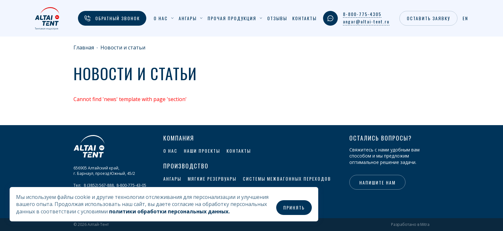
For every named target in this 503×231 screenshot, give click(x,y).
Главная (83, 47)
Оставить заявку (428, 18)
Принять (294, 207)
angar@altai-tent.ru (366, 21)
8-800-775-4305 (362, 14)
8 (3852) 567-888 (99, 185)
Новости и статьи (122, 47)
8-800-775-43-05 (131, 185)
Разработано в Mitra (410, 224)
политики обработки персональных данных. (169, 211)
